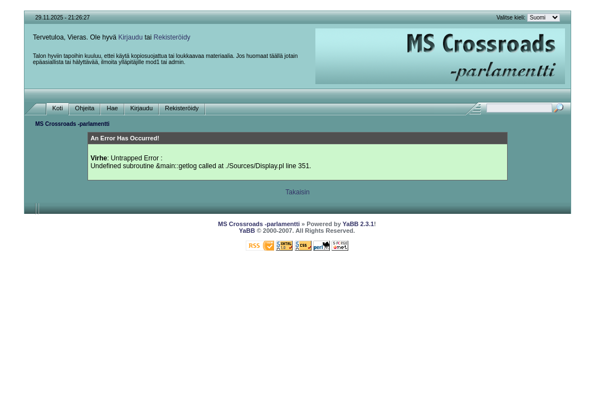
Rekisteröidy (172, 37)
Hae (112, 108)
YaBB (247, 230)
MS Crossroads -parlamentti (72, 124)
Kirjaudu (130, 37)
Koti (58, 108)
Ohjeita (85, 108)
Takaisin (297, 192)
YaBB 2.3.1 (358, 224)
